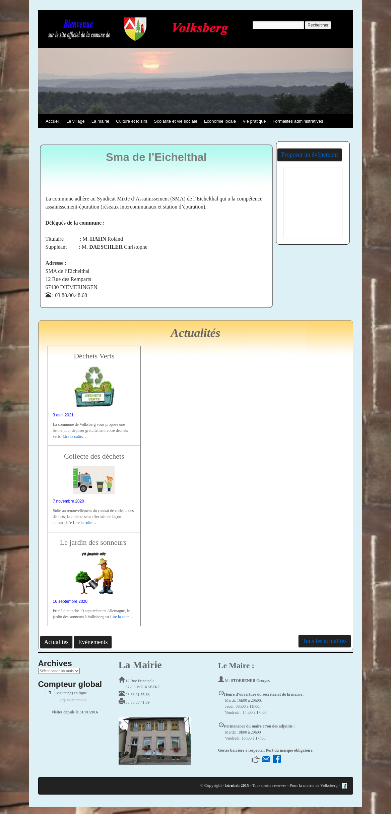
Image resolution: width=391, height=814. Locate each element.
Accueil (53, 121)
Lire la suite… (74, 436)
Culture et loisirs (131, 121)
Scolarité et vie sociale (175, 121)
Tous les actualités (325, 641)
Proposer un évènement (309, 154)
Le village (75, 121)
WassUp (81, 700)
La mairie (100, 121)
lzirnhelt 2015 (237, 785)
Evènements (93, 642)
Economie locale (220, 121)
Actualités (56, 642)
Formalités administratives (297, 121)
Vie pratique (254, 121)
